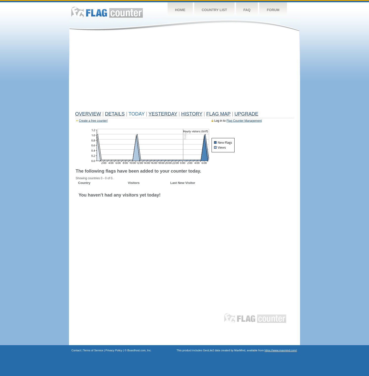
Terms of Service (93, 350)
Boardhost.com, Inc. (139, 350)
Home (180, 10)
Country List (214, 10)
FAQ (247, 10)
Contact (76, 350)
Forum (273, 10)
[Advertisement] (184, 72)
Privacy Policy (114, 350)
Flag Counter (107, 12)
